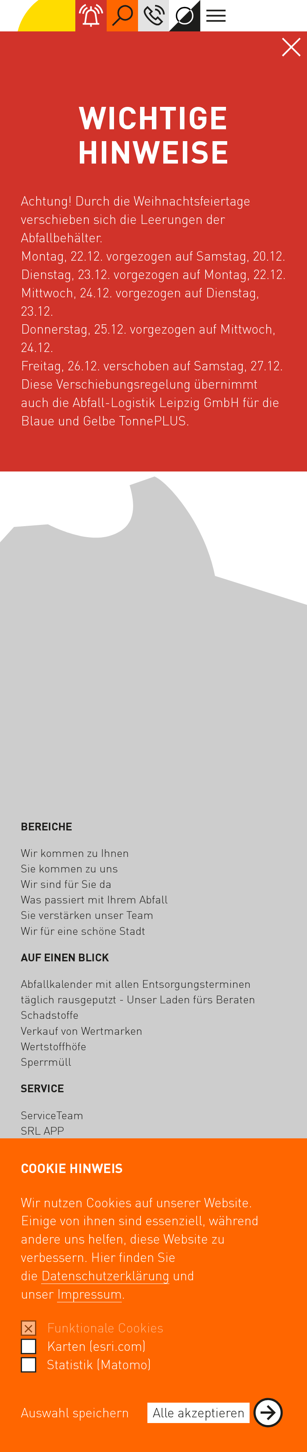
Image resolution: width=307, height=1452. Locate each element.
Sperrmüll (46, 1061)
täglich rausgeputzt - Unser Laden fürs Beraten (138, 999)
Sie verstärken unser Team (87, 914)
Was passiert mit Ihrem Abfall (94, 899)
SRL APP (42, 1130)
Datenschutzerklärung (105, 1275)
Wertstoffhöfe (53, 1046)
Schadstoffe (50, 1014)
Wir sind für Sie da (66, 883)
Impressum (89, 1293)
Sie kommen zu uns (69, 868)
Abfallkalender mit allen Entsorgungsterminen (136, 983)
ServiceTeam (52, 1115)
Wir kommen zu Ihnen (75, 852)
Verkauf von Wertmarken (82, 1030)
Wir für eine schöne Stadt (83, 930)
